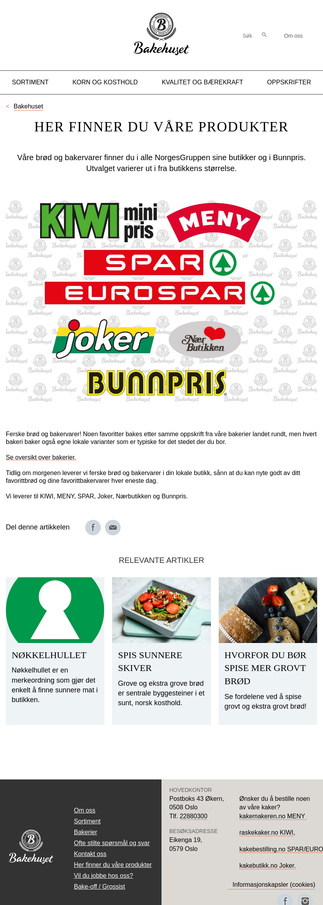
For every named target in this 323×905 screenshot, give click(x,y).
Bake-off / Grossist (99, 886)
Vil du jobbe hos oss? (103, 875)
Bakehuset (28, 106)
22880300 (193, 816)
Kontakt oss (90, 854)
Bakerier (85, 832)
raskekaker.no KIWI (266, 832)
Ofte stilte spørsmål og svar (112, 843)
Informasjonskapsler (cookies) (273, 884)
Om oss (293, 36)
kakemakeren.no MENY (273, 816)
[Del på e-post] (113, 527)
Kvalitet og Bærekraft (202, 82)
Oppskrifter (289, 82)
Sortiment (30, 82)
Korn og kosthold (105, 82)
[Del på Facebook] (93, 527)
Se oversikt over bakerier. (41, 457)
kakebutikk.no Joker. (267, 865)
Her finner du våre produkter (113, 864)
